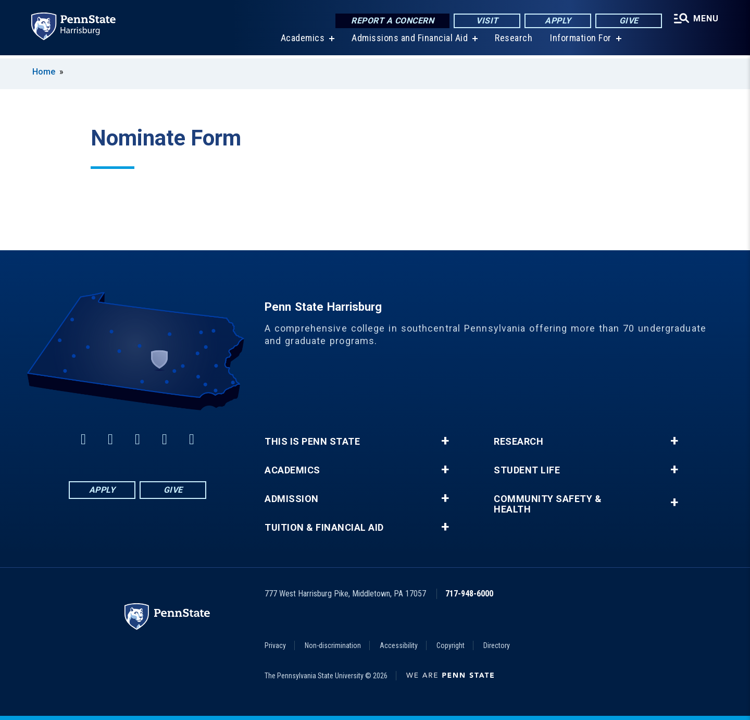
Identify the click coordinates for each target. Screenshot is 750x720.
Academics (302, 41)
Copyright (450, 645)
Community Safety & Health (548, 504)
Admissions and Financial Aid (409, 41)
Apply (557, 21)
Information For (580, 41)
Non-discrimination (333, 645)
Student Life (527, 470)
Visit (486, 21)
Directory (496, 645)
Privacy (275, 645)
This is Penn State (312, 441)
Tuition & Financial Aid (324, 527)
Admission (292, 499)
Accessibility (399, 645)
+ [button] (445, 441)
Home (43, 72)
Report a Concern (391, 21)
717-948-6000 (469, 594)
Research (513, 41)
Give (628, 21)
